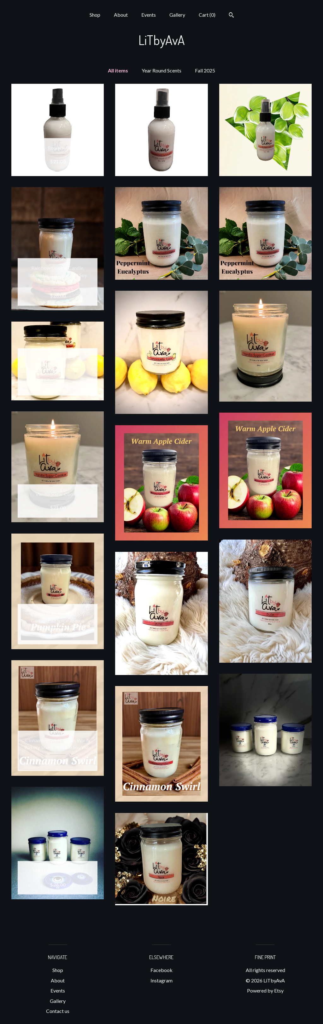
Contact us (57, 1011)
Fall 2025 (205, 70)
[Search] (231, 15)
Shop (95, 15)
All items (118, 70)
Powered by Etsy (265, 990)
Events (148, 15)
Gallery (177, 15)
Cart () (207, 15)
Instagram (161, 980)
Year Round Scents (161, 70)
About (121, 15)
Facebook (161, 970)
